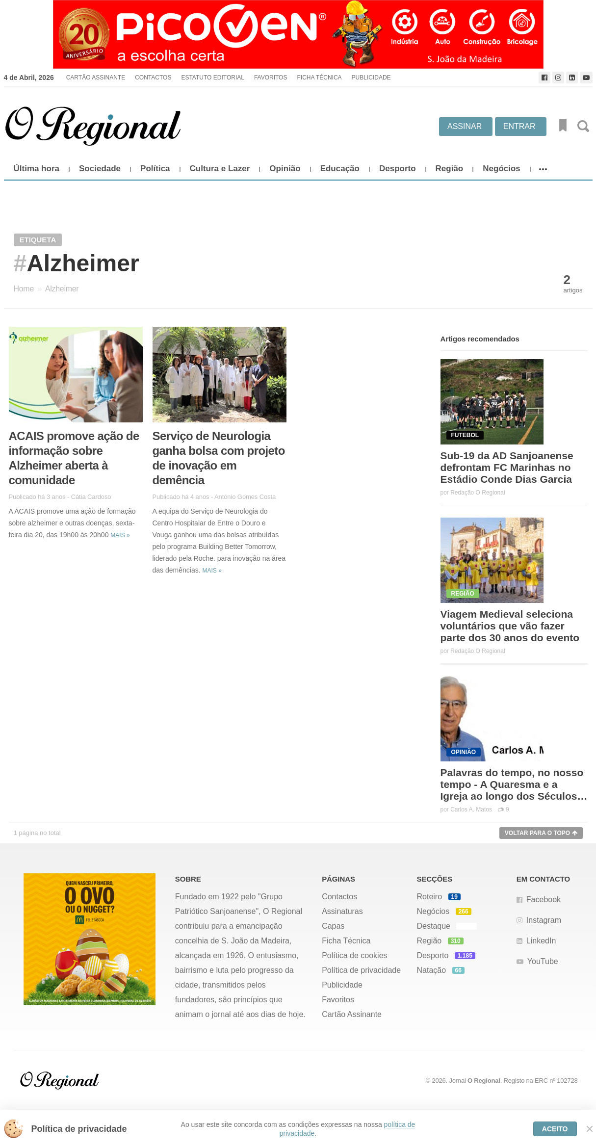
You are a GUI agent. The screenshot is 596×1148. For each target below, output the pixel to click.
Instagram (543, 920)
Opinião (284, 168)
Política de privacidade (361, 970)
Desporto (397, 168)
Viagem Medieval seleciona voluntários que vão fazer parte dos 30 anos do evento (510, 625)
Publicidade (371, 77)
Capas (333, 926)
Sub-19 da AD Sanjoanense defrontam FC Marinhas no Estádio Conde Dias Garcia (507, 467)
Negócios (501, 168)
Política (155, 168)
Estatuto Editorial (212, 77)
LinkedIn (541, 941)
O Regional (483, 1080)
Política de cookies (354, 955)
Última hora (37, 168)
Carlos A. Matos (471, 809)
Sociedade (100, 168)
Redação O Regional (477, 492)
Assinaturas (342, 911)
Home (24, 289)
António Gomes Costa (245, 496)
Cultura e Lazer (220, 168)
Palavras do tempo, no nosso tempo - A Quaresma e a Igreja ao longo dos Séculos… (514, 784)
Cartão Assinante (95, 77)
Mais (120, 535)
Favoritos (270, 77)
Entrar (519, 126)
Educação (340, 168)
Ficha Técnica (319, 77)
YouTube (542, 961)
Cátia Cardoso (91, 496)
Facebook (543, 899)
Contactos (153, 77)
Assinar (464, 126)
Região (450, 168)
